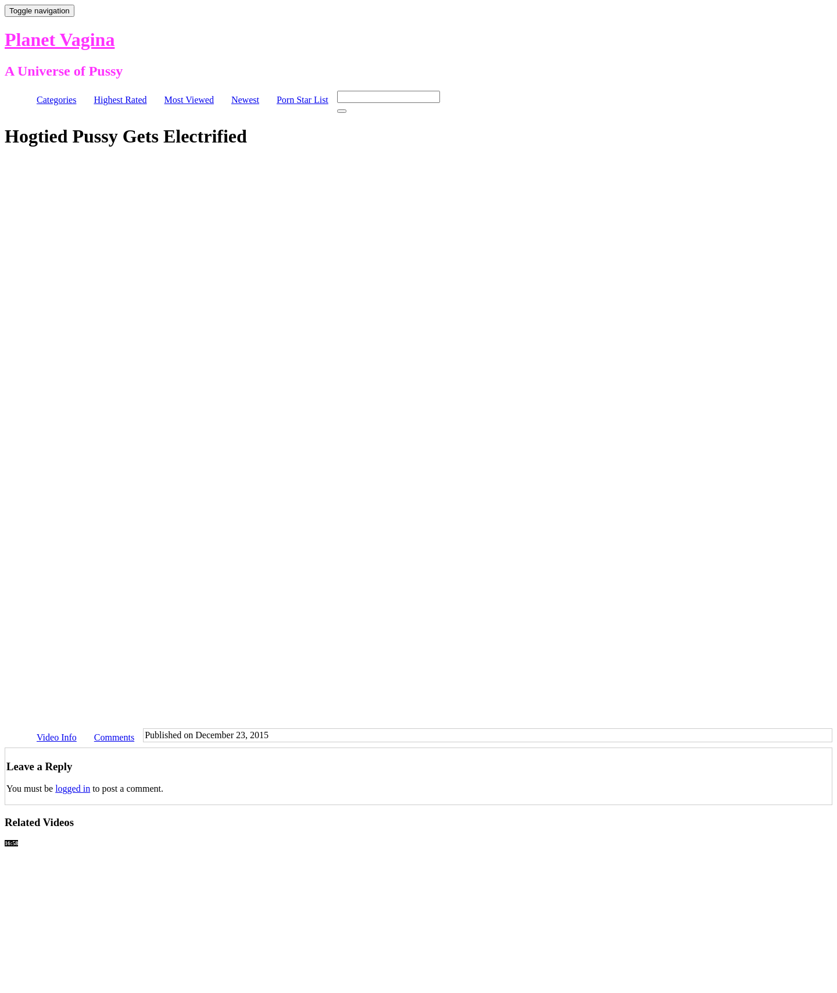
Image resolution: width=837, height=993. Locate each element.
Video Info (57, 737)
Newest (245, 100)
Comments (114, 737)
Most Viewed (189, 100)
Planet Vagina (60, 39)
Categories (56, 100)
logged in (72, 788)
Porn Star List (302, 100)
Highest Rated (120, 100)
